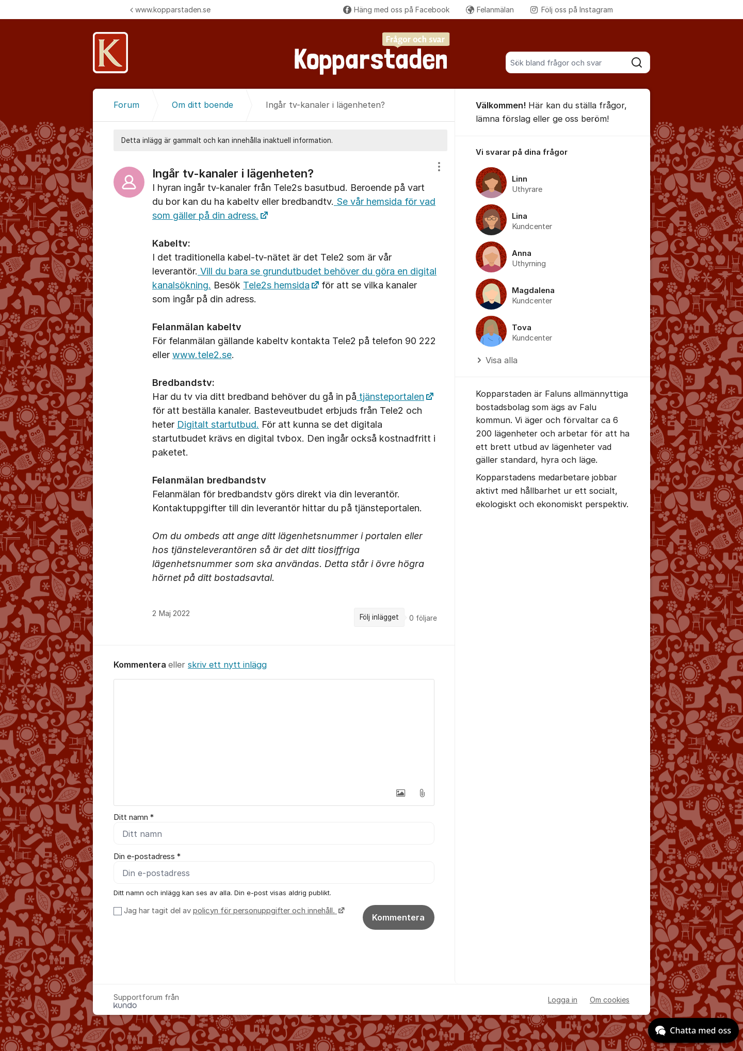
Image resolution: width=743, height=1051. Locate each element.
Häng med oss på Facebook (396, 9)
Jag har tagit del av (233, 910)
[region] (274, 397)
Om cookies (609, 999)
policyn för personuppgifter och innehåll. (265, 910)
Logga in (562, 999)
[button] (400, 793)
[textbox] (274, 731)
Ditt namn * (134, 817)
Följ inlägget (379, 617)
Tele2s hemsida (276, 285)
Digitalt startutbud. (218, 424)
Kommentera (398, 917)
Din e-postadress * (147, 856)
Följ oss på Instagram (571, 9)
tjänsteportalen (390, 396)
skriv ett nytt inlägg (227, 664)
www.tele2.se (202, 354)
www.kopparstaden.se (170, 9)
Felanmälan (490, 9)
